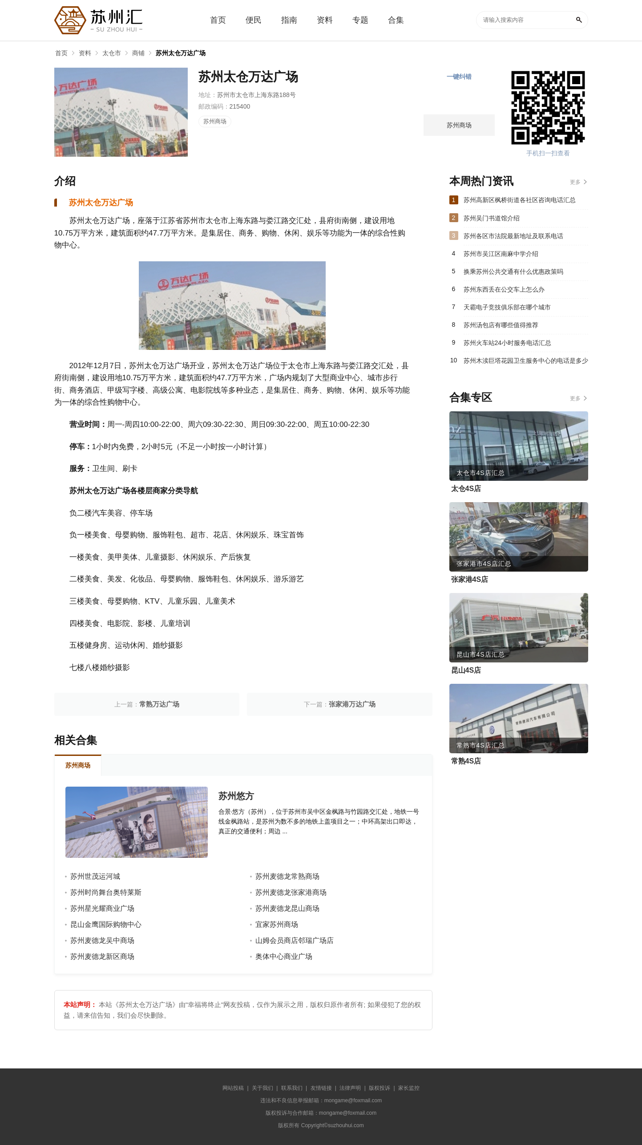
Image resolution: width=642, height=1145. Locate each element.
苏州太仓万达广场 (181, 53)
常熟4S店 (466, 761)
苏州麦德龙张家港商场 (291, 892)
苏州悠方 (236, 796)
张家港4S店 (470, 579)
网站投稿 (233, 1088)
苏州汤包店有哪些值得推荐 (501, 325)
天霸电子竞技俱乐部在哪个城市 (507, 307)
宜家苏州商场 (276, 924)
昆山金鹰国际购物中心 (105, 924)
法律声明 (350, 1088)
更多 (575, 182)
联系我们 (292, 1088)
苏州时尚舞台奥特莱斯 (105, 892)
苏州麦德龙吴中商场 (102, 940)
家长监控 (409, 1088)
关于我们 (262, 1088)
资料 (85, 53)
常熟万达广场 (159, 704)
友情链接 (321, 1088)
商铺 (138, 53)
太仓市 (111, 53)
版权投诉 (379, 1088)
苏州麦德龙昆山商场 (287, 908)
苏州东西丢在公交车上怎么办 (504, 289)
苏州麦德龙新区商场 (102, 956)
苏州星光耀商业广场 (102, 908)
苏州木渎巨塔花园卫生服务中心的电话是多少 (526, 360)
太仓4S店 (466, 488)
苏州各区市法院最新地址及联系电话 (513, 236)
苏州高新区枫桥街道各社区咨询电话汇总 (520, 199)
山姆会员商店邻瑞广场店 (294, 940)
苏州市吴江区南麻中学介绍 (501, 253)
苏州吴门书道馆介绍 (492, 218)
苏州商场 (214, 121)
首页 (61, 53)
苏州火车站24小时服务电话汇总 (508, 342)
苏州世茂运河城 (95, 876)
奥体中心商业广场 (283, 956)
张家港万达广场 (352, 704)
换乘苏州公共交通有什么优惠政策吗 (513, 271)
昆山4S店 (466, 670)
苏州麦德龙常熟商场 (287, 876)
